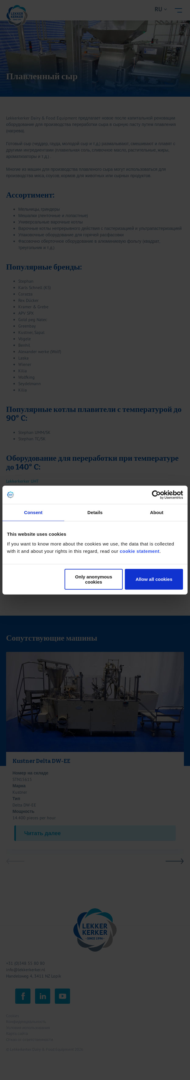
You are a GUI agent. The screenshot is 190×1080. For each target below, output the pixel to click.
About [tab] (157, 512)
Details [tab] (95, 512)
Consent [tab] (33, 512)
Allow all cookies (153, 579)
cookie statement (140, 550)
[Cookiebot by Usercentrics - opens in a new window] (156, 494)
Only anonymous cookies (93, 579)
